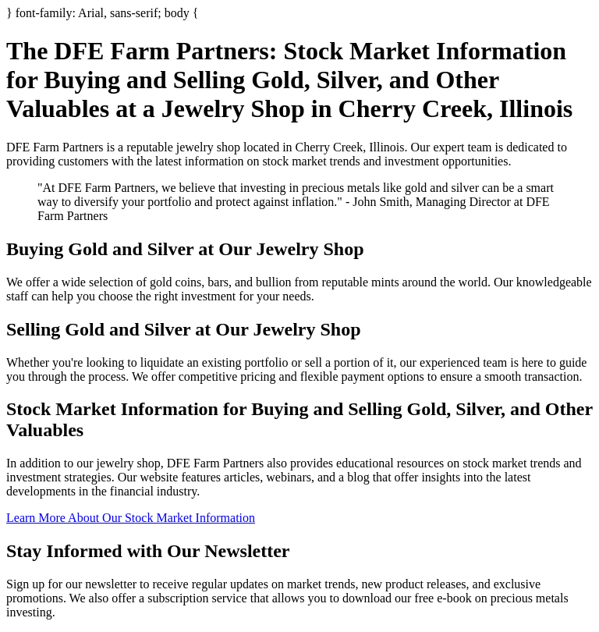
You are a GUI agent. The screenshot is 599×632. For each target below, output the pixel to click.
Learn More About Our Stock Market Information (130, 517)
